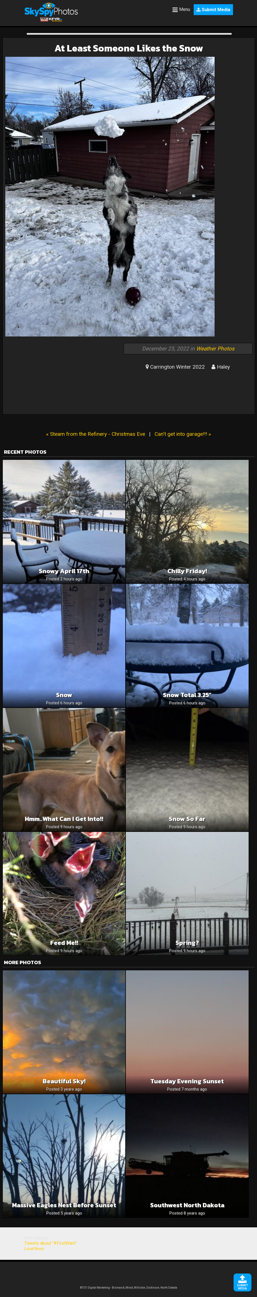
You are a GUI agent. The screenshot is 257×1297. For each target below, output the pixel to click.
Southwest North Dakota (187, 1205)
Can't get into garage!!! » (183, 434)
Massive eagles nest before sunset (64, 1205)
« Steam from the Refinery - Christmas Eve (95, 434)
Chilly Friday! (187, 571)
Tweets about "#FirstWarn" (50, 1243)
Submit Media (213, 9)
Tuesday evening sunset (187, 1081)
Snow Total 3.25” (187, 695)
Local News (34, 1248)
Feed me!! (64, 943)
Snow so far (187, 819)
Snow (64, 695)
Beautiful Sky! (64, 1081)
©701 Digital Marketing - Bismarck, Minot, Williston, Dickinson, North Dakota (128, 1287)
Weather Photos (215, 348)
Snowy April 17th (64, 571)
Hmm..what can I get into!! (64, 819)
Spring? (187, 943)
